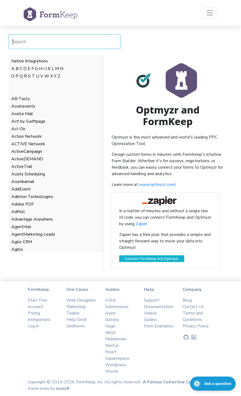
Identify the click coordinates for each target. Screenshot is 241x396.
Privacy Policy (196, 326)
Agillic (17, 249)
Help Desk (76, 320)
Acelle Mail (22, 114)
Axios (110, 313)
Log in (33, 326)
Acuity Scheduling (28, 174)
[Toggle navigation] (209, 13)
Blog (187, 300)
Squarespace (117, 358)
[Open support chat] (213, 384)
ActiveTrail (21, 166)
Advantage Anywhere (32, 219)
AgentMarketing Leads (33, 234)
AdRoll (18, 212)
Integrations (39, 320)
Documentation (158, 307)
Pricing (34, 313)
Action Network (26, 136)
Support (151, 300)
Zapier (141, 224)
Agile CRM (21, 242)
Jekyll (110, 332)
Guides (150, 320)
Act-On (18, 129)
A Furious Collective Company (174, 382)
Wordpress (115, 365)
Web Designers (81, 300)
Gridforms (75, 326)
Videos (150, 313)
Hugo (110, 326)
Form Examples (158, 326)
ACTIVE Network (28, 144)
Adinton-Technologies (32, 197)
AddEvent (21, 189)
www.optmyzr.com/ (157, 185)
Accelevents (23, 106)
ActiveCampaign (26, 151)
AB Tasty (20, 99)
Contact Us (193, 307)
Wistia (111, 371)
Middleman (115, 339)
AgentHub (21, 227)
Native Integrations (29, 61)
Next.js (112, 345)
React (110, 352)
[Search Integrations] (64, 41)
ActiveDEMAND (27, 159)
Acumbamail (22, 182)
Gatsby (112, 320)
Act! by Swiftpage (28, 121)
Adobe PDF (22, 204)
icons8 (62, 388)
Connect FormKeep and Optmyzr (152, 258)
